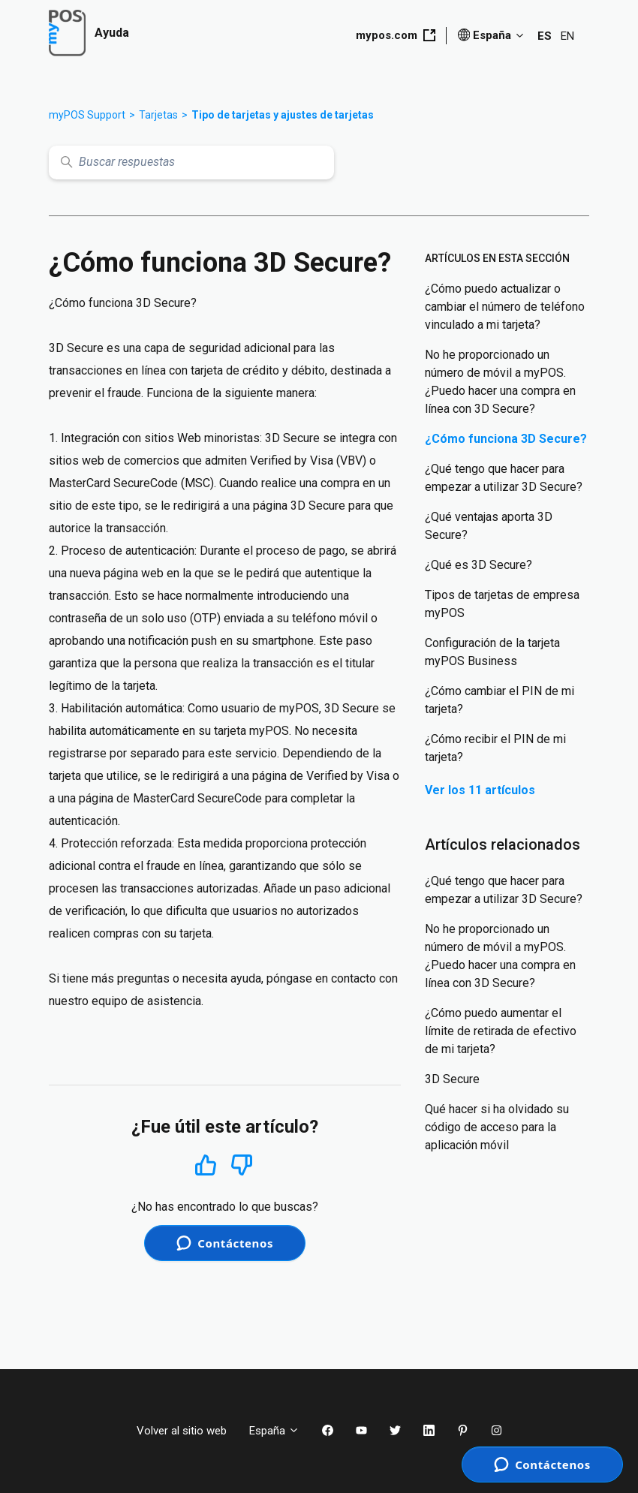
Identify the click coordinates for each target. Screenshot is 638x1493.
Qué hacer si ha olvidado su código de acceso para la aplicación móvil (497, 1127)
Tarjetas (158, 115)
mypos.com (395, 35)
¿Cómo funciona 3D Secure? (506, 439)
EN (567, 36)
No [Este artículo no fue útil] (241, 1165)
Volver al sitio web (182, 1430)
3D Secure (452, 1079)
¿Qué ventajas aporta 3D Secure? (488, 526)
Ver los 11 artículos (480, 790)
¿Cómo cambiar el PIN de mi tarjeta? (499, 700)
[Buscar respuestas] (191, 162)
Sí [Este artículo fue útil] (205, 1164)
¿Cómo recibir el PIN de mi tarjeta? (495, 748)
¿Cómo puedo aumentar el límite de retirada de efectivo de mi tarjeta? (500, 1031)
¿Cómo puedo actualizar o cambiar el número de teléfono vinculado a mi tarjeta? (505, 306)
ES (544, 36)
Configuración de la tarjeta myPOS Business (492, 652)
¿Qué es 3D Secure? (478, 565)
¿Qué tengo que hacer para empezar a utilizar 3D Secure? (503, 478)
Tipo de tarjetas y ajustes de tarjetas (282, 115)
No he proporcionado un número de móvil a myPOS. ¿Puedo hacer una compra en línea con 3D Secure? (500, 382)
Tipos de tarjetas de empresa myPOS (502, 604)
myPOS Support (87, 115)
